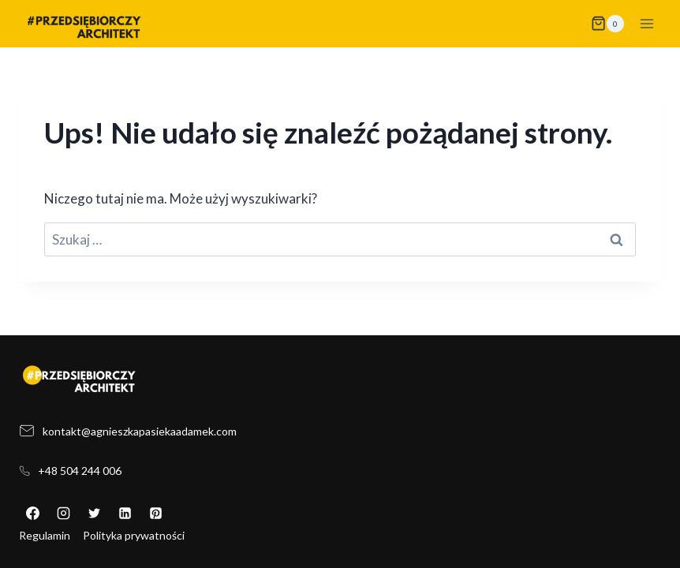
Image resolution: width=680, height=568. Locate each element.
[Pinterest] (155, 513)
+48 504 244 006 (79, 470)
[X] (93, 513)
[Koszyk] (607, 23)
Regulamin (44, 535)
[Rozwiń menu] (646, 23)
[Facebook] (32, 513)
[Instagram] (63, 513)
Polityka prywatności (134, 535)
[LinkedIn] (124, 513)
